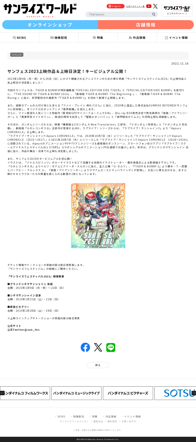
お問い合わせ (129, 421)
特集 (95, 416)
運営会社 (98, 421)
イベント (17, 54)
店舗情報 (146, 24)
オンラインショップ (50, 24)
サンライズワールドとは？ (74, 421)
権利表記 (112, 421)
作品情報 (111, 416)
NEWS (61, 416)
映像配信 (78, 416)
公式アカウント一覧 (135, 6)
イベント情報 (132, 416)
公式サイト (14, 326)
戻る (98, 365)
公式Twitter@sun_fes (23, 329)
